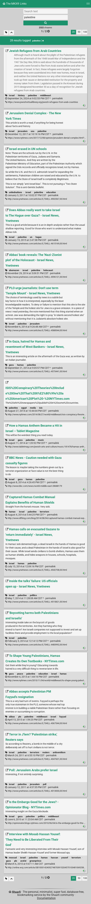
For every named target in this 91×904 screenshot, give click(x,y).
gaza (11, 365)
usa (32, 131)
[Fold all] (11, 32)
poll (44, 784)
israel (11, 131)
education (51, 192)
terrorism (44, 511)
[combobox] (45, 17)
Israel (12, 95)
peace (20, 673)
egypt (24, 408)
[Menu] (88, 5)
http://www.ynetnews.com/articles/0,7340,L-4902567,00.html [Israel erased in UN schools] (36, 199)
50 (79, 31)
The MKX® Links (14, 3)
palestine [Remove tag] (38, 40)
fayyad (62, 716)
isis (41, 408)
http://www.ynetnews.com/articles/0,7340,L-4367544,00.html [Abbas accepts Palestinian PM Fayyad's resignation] (36, 723)
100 (85, 31)
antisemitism (59, 752)
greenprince (35, 861)
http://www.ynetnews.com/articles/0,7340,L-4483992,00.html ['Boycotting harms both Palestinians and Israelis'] (36, 644)
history (21, 95)
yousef (64, 857)
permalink (34, 98)
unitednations (15, 192)
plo (19, 716)
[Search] (45, 23)
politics (33, 595)
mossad (13, 857)
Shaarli (16, 891)
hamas (20, 365)
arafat (23, 861)
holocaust (48, 270)
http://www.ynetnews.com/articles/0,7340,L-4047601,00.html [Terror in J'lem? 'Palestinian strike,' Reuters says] (36, 759)
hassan (54, 857)
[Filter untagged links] (6, 32)
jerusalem (22, 131)
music (41, 440)
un (31, 237)
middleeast (45, 95)
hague (38, 237)
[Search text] (45, 11)
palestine (32, 95)
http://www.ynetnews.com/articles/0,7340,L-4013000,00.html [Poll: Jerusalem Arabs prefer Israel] (36, 791)
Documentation (46, 898)
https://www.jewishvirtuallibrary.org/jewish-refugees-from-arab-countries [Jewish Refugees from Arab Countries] (41, 102)
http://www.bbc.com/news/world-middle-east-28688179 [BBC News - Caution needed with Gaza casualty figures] (33, 486)
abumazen (14, 270)
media (33, 408)
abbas (12, 716)
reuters (46, 752)
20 (73, 31)
